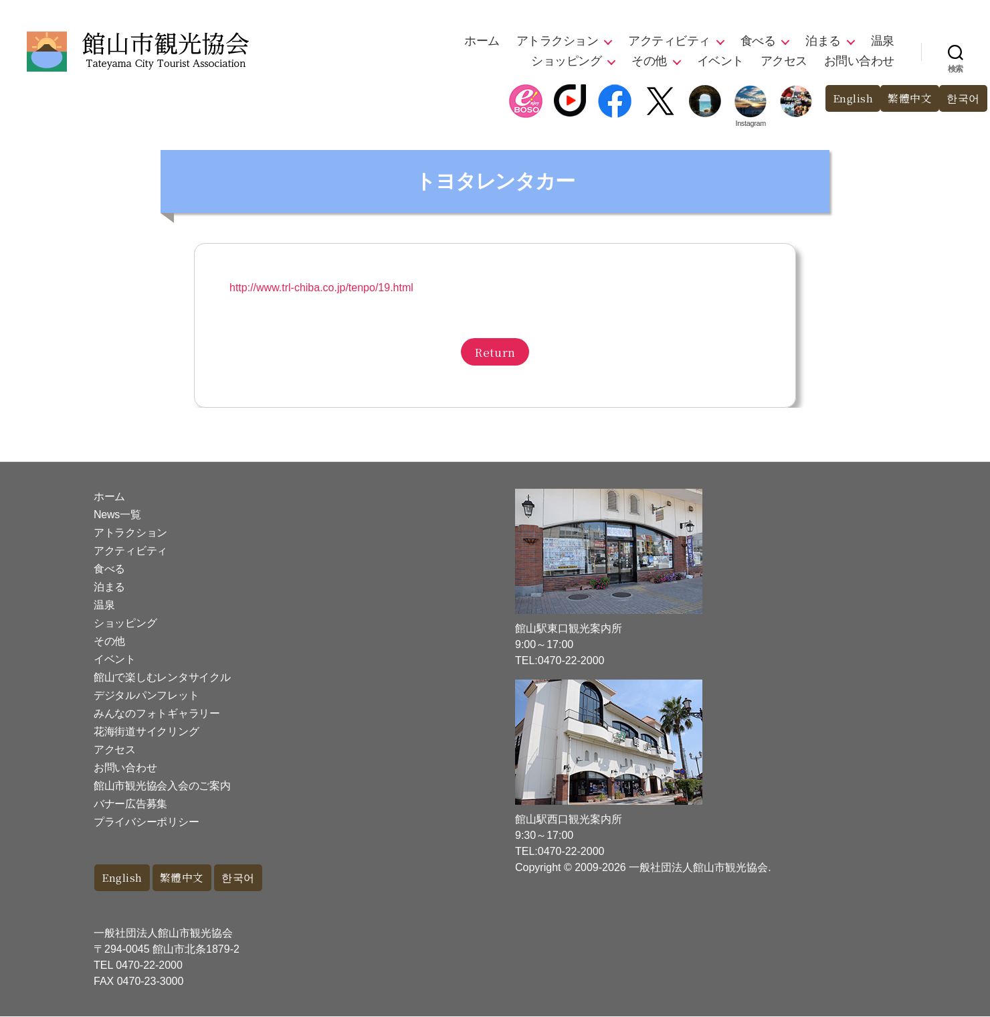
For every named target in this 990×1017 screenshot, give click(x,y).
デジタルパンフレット (146, 695)
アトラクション (557, 41)
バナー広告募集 (130, 803)
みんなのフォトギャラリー (157, 713)
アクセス (784, 61)
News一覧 (117, 514)
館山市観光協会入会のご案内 (162, 785)
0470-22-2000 (149, 965)
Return (494, 351)
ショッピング (566, 61)
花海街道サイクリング (146, 731)
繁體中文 (906, 98)
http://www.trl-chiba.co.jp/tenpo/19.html (321, 287)
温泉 (882, 41)
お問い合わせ (859, 61)
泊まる (823, 41)
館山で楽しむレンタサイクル (162, 677)
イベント (720, 61)
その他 (649, 61)
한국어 (962, 98)
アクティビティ (669, 41)
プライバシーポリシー (146, 822)
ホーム (482, 41)
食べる (758, 41)
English (845, 98)
